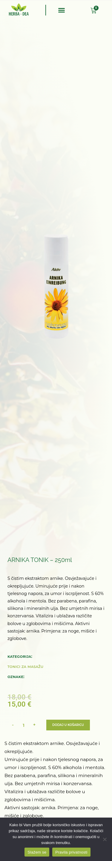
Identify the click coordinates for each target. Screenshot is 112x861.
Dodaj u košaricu (68, 725)
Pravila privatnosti (71, 852)
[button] (61, 10)
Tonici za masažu (25, 666)
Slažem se (36, 852)
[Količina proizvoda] (23, 725)
